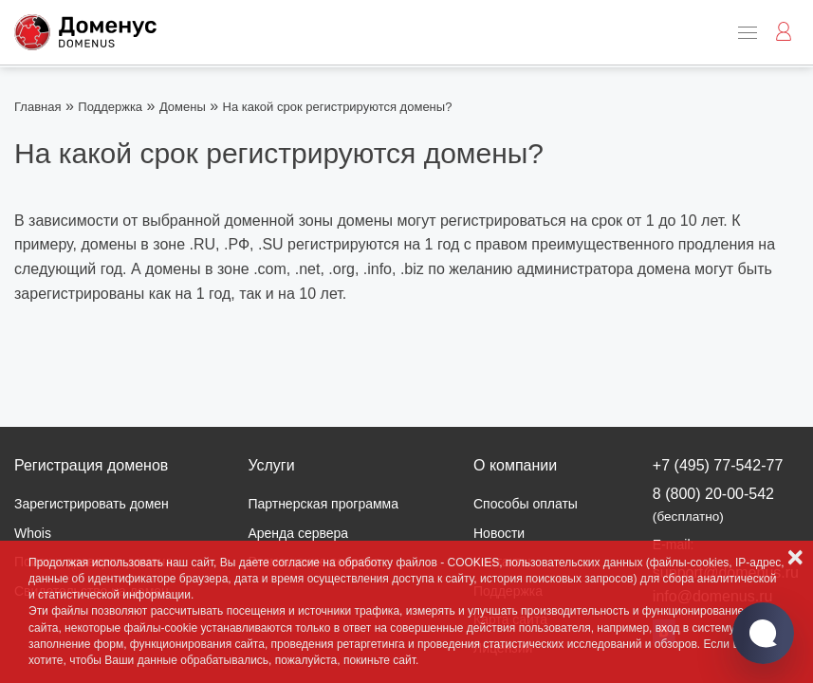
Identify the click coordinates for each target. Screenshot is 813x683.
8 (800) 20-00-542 (713, 504)
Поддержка (110, 107)
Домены (182, 107)
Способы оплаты (525, 503)
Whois (32, 533)
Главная (37, 107)
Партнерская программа (323, 503)
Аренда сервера (298, 533)
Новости (499, 533)
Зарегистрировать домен (91, 503)
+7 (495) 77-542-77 (718, 465)
